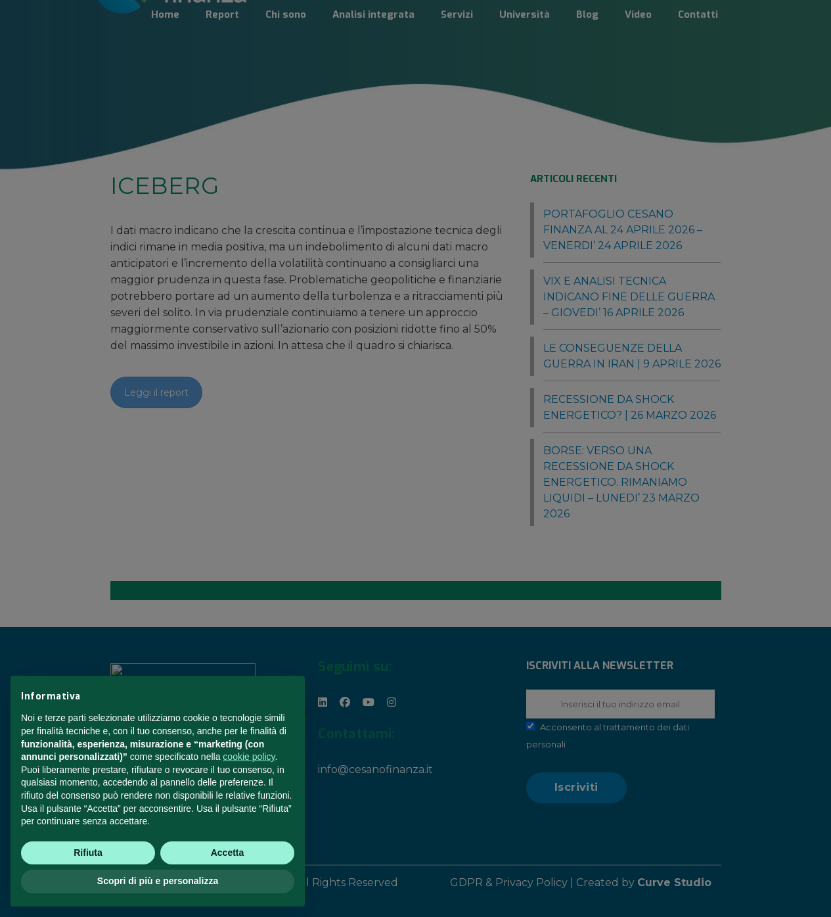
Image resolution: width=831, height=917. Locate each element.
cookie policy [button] (249, 757)
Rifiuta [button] (88, 852)
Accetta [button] (227, 852)
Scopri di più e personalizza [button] (157, 881)
